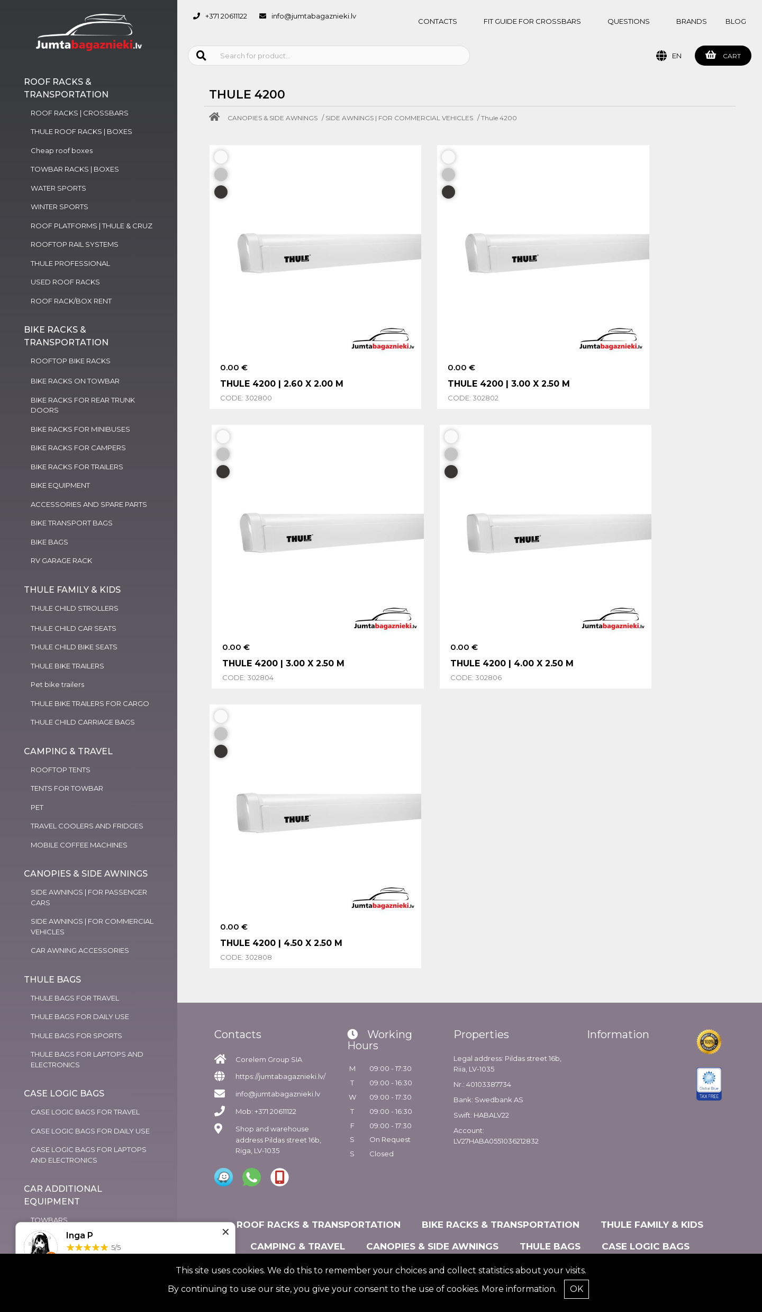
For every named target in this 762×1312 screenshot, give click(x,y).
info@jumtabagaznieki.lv (313, 16)
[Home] (217, 118)
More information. (519, 1289)
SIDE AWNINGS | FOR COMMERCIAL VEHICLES (399, 118)
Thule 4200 (499, 118)
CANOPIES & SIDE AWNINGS (273, 118)
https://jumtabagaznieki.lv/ (280, 1000)
